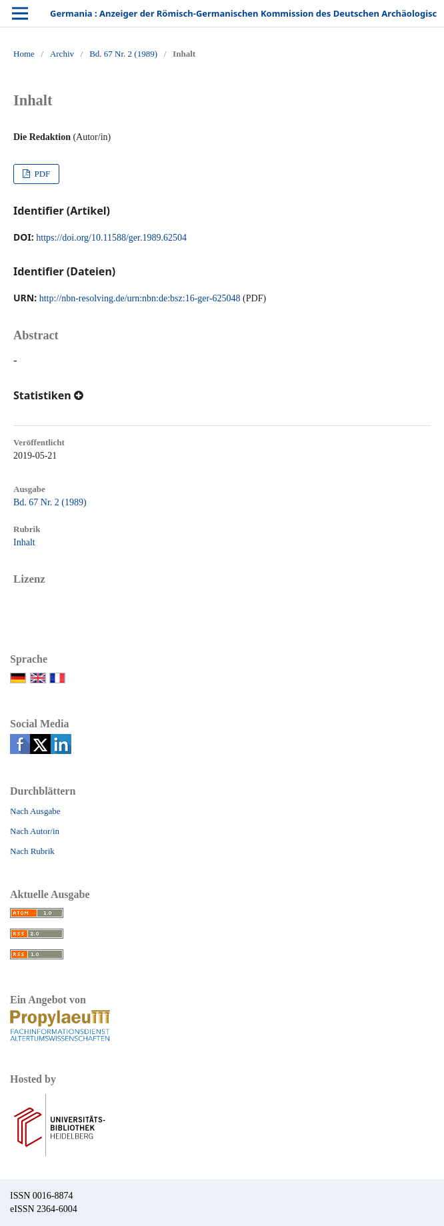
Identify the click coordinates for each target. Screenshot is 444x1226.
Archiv (62, 54)
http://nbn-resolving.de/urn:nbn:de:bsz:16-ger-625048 (140, 298)
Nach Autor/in (34, 831)
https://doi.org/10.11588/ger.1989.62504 (111, 238)
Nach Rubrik (32, 851)
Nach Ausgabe (35, 811)
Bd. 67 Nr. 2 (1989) (123, 54)
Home (24, 54)
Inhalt (24, 542)
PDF (41, 174)
